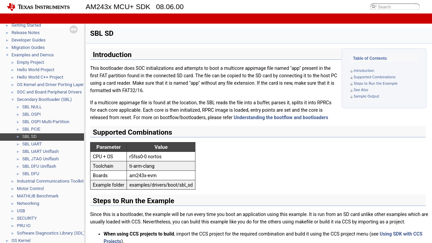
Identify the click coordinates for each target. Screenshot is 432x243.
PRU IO (23, 225)
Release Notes (25, 32)
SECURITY (27, 218)
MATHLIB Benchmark (38, 195)
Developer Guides (28, 40)
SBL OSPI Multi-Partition (46, 121)
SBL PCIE (31, 129)
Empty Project (30, 62)
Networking (28, 203)
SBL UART (32, 143)
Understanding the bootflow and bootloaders (281, 117)
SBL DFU (30, 173)
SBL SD (29, 136)
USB (21, 210)
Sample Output (366, 96)
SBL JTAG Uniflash (40, 158)
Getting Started (26, 25)
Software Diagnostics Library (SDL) (51, 233)
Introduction (364, 71)
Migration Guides (28, 47)
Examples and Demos (32, 54)
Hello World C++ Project (40, 77)
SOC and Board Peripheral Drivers (49, 91)
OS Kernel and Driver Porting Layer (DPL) (56, 84)
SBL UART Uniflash (40, 151)
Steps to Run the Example (376, 83)
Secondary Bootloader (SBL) (44, 99)
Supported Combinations (375, 77)
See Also (361, 90)
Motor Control (30, 188)
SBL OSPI (31, 114)
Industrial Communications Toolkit (50, 181)
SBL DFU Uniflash (39, 166)
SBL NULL (32, 106)
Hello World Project (35, 69)
